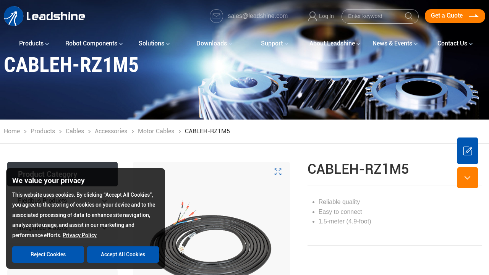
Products (43, 131)
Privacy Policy (80, 235)
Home (12, 131)
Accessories (111, 131)
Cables (75, 131)
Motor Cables (156, 131)
